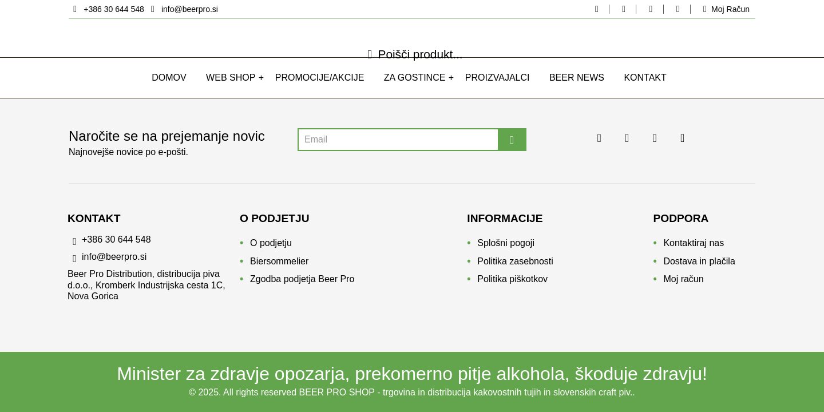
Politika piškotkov (512, 283)
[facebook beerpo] (597, 9)
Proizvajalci (497, 91)
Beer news (576, 91)
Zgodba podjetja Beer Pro (302, 283)
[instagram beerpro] (623, 9)
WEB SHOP (230, 91)
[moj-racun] (724, 9)
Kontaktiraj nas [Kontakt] (693, 247)
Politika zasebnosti (515, 265)
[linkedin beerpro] (650, 9)
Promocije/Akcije (320, 91)
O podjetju (271, 247)
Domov (169, 91)
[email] (182, 9)
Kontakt (645, 91)
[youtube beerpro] (677, 9)
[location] (107, 9)
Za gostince (415, 91)
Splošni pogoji (505, 247)
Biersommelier (279, 265)
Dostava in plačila (699, 265)
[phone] (154, 246)
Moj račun (683, 283)
